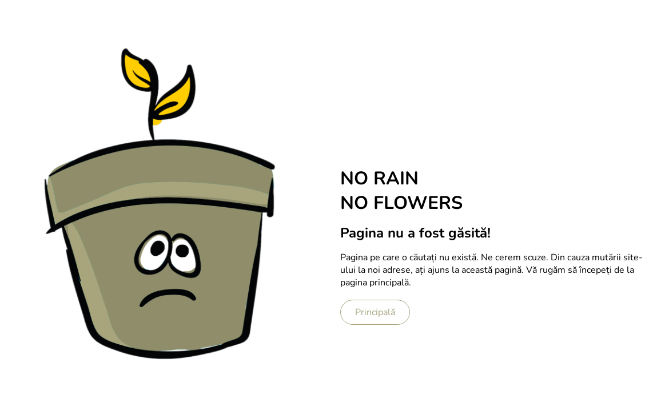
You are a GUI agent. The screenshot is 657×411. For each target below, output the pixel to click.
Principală (375, 312)
